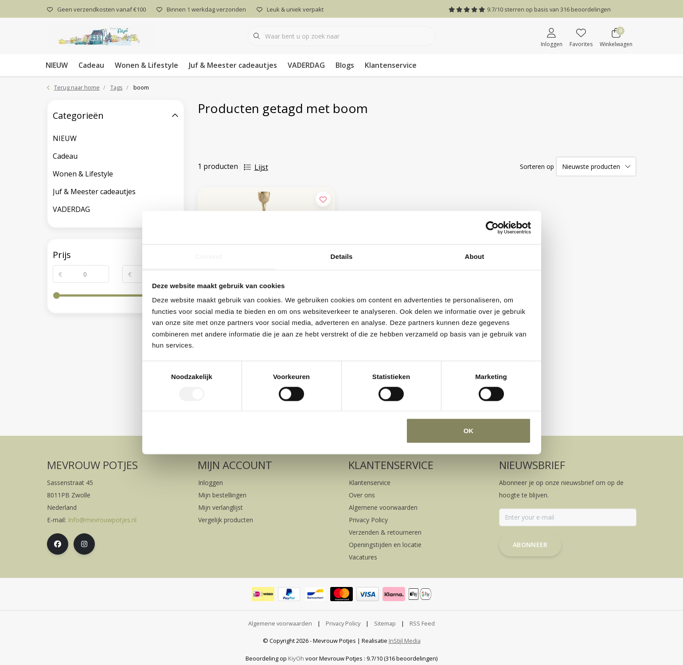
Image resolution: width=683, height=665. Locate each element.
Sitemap (385, 623)
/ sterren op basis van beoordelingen (530, 9)
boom (141, 87)
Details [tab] (342, 256)
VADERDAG (306, 65)
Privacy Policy (343, 623)
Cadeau (91, 65)
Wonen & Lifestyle (146, 65)
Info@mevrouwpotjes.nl (102, 520)
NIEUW (57, 65)
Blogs (345, 65)
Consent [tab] (208, 256)
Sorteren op (537, 166)
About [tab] (474, 256)
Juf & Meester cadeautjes (233, 65)
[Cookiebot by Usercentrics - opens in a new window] (492, 227)
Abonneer (530, 544)
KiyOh (296, 658)
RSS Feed (422, 623)
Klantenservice (391, 65)
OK (469, 430)
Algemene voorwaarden (280, 623)
